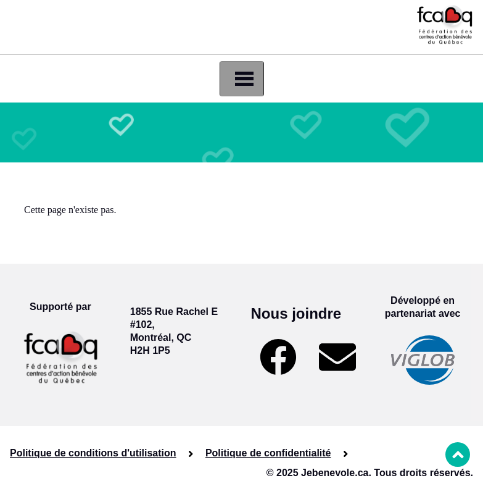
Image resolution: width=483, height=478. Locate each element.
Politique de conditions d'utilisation (93, 453)
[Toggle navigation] (242, 78)
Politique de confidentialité (268, 453)
